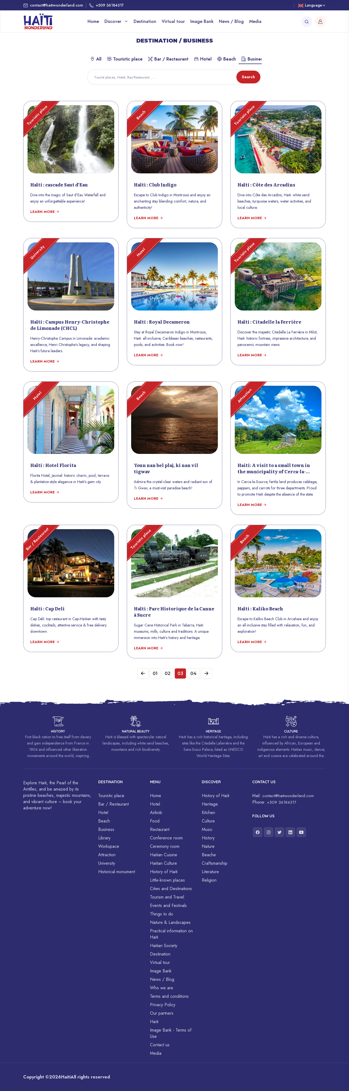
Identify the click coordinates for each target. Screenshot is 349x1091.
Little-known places (167, 880)
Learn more (44, 211)
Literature (210, 872)
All (95, 59)
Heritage (210, 804)
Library (104, 838)
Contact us (160, 1045)
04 (193, 673)
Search (248, 77)
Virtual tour (173, 21)
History (208, 838)
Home (93, 21)
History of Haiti (163, 872)
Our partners (161, 1013)
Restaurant (159, 829)
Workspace (108, 846)
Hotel (203, 59)
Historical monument (116, 872)
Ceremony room (164, 846)
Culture (208, 821)
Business (253, 59)
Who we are (161, 988)
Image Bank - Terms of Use (170, 1033)
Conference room (166, 838)
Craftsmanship (214, 863)
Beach (226, 59)
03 (180, 673)
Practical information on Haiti (171, 934)
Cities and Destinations (171, 888)
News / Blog (231, 21)
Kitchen (208, 812)
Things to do (161, 914)
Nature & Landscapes (170, 922)
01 (155, 673)
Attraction (107, 855)
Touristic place (125, 59)
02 (167, 673)
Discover (113, 21)
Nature (208, 846)
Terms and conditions (169, 996)
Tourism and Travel (167, 897)
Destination (145, 21)
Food (155, 821)
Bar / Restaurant (168, 59)
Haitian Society (163, 945)
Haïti (154, 1021)
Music (207, 829)
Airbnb (156, 812)
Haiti (66, 1077)
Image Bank (201, 21)
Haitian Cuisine (163, 855)
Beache (209, 855)
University (106, 863)
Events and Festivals (168, 905)
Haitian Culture (163, 863)
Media (255, 21)
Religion (209, 880)
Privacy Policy (162, 1005)
